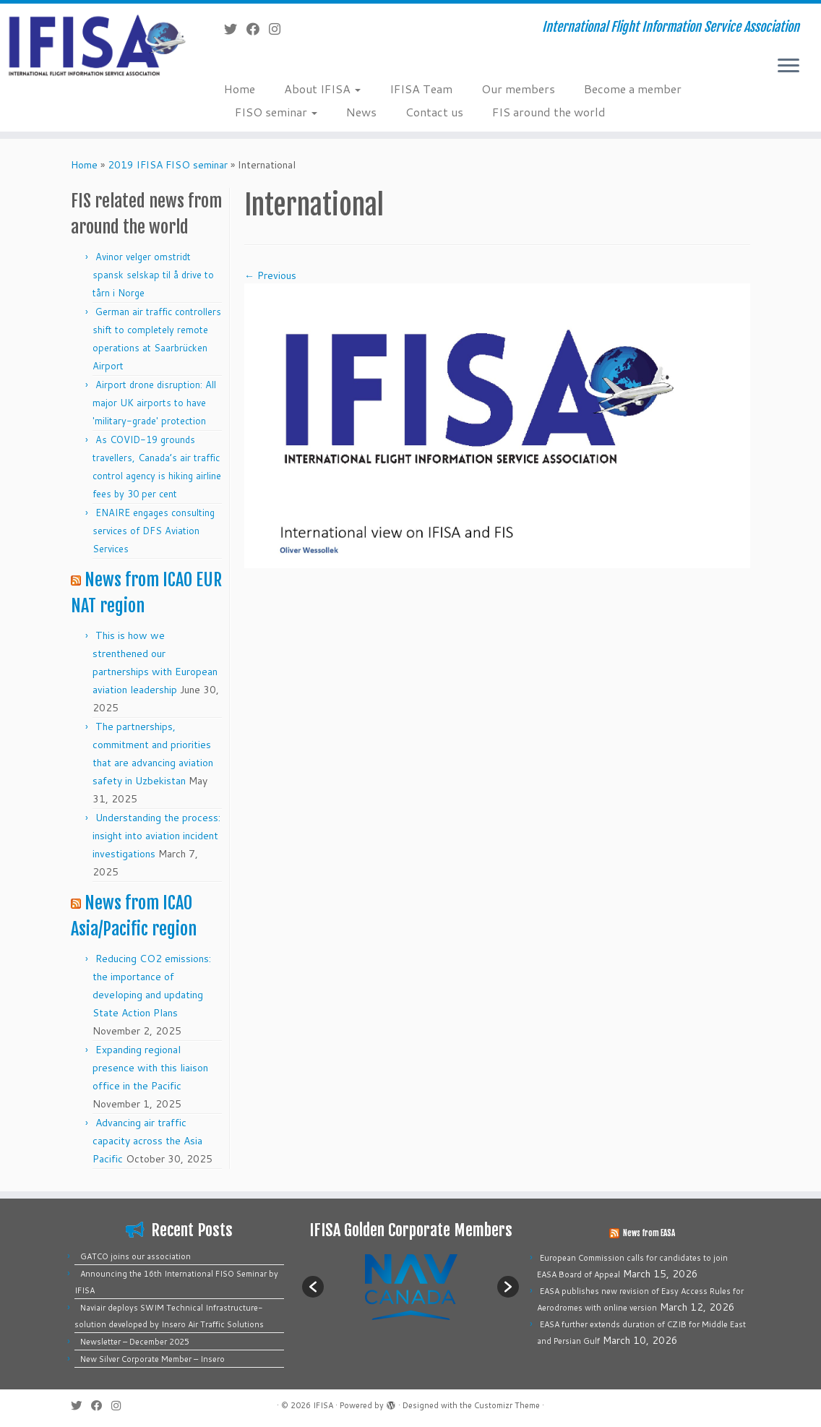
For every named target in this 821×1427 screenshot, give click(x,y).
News (361, 111)
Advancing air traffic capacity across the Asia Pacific (147, 1140)
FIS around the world (549, 111)
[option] (410, 1286)
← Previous (270, 275)
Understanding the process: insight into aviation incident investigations (156, 835)
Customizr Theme (507, 1405)
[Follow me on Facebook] (257, 29)
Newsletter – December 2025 (134, 1341)
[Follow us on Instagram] (279, 29)
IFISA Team (421, 88)
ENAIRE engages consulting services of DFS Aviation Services (154, 530)
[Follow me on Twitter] (235, 29)
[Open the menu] (788, 66)
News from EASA (649, 1233)
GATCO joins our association (135, 1256)
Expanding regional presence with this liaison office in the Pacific (150, 1067)
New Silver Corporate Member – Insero (152, 1359)
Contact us (434, 111)
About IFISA (322, 88)
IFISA (323, 1405)
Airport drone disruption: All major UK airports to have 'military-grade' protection (154, 402)
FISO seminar (276, 111)
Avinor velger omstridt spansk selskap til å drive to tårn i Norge (153, 274)
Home (239, 88)
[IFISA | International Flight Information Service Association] (96, 44)
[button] (313, 1287)
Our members (518, 88)
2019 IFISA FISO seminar (168, 165)
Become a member (633, 88)
